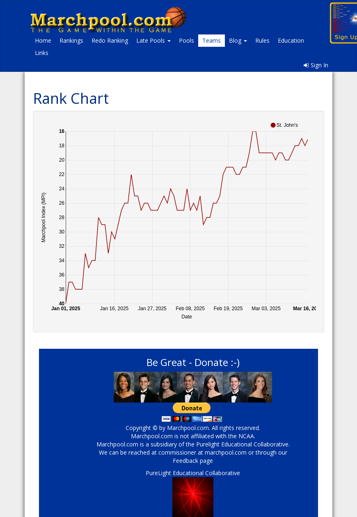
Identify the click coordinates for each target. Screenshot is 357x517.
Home (43, 40)
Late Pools (153, 40)
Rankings (71, 40)
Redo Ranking (110, 40)
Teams (211, 40)
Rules (262, 40)
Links (41, 53)
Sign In (316, 65)
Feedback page (193, 460)
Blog (238, 40)
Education (291, 40)
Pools (186, 40)
